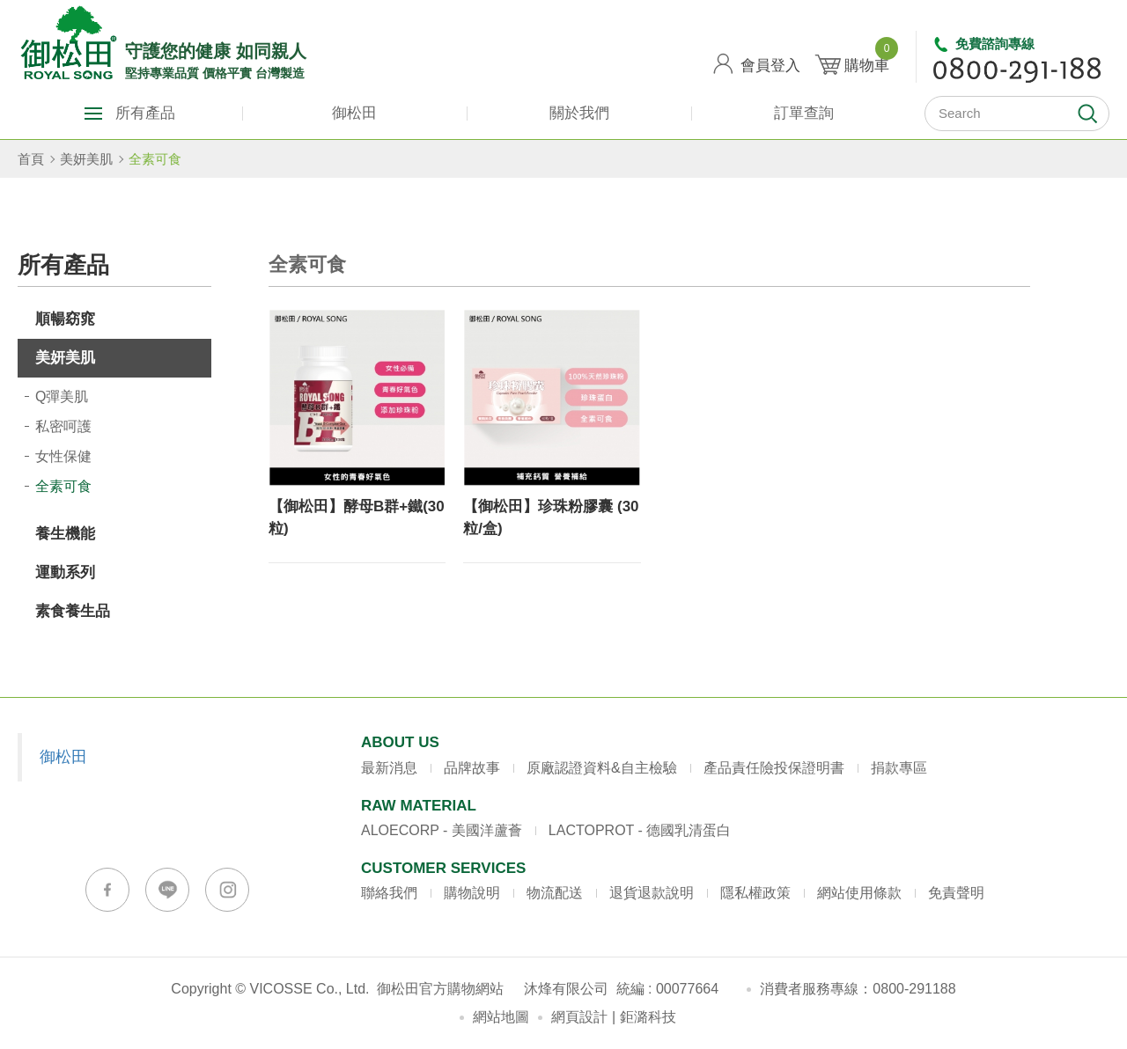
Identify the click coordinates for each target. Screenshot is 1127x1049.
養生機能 (65, 533)
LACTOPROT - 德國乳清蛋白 (640, 830)
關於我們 (579, 113)
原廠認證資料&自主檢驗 (602, 767)
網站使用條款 (859, 892)
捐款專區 (899, 767)
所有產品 (145, 113)
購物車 (866, 59)
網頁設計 (579, 1016)
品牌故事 (472, 767)
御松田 (354, 113)
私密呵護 (63, 426)
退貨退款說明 (651, 892)
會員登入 (770, 65)
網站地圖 (501, 1016)
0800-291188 (914, 988)
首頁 (31, 158)
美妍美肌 (86, 158)
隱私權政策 (755, 892)
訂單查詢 (804, 113)
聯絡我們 (389, 892)
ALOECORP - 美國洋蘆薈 (441, 830)
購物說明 (472, 892)
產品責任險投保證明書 (773, 767)
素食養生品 (72, 611)
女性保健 (63, 456)
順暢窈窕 (65, 319)
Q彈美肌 (61, 396)
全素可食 (155, 158)
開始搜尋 (1087, 113)
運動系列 (65, 572)
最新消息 (389, 767)
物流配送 (555, 892)
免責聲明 (956, 892)
